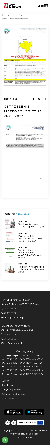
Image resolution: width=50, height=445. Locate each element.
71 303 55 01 (8, 309)
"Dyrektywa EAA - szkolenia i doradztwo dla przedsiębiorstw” (31, 238)
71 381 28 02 (8, 339)
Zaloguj (43, 6)
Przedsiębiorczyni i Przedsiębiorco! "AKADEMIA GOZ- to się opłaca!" (30, 254)
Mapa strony (7, 398)
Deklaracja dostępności (13, 394)
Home (6, 15)
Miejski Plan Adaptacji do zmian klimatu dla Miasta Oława (31, 269)
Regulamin (7, 385)
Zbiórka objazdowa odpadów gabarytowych (31, 225)
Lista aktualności (15, 15)
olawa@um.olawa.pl (12, 317)
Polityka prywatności (11, 389)
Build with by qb (25, 437)
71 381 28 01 (8, 334)
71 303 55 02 (8, 313)
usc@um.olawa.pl (11, 343)
